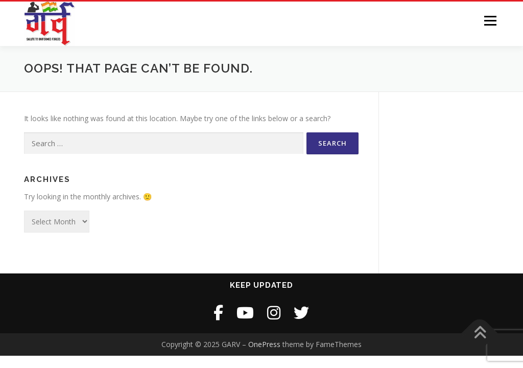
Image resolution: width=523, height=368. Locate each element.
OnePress (264, 344)
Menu (490, 21)
